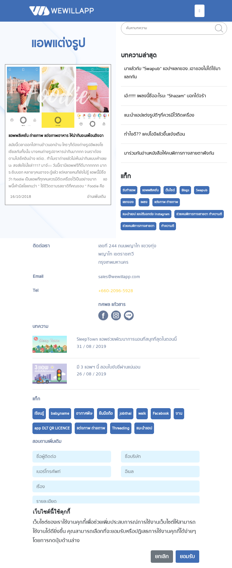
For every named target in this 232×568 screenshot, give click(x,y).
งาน (179, 413)
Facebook (161, 413)
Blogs (185, 190)
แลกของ (128, 202)
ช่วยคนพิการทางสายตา (138, 226)
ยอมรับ (187, 556)
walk (142, 413)
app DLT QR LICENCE (52, 428)
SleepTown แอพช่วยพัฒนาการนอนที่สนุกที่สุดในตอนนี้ (127, 339)
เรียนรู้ (39, 413)
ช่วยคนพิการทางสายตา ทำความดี (199, 214)
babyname (60, 413)
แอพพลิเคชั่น (150, 190)
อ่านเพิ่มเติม (96, 197)
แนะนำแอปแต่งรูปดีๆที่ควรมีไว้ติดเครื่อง (159, 115)
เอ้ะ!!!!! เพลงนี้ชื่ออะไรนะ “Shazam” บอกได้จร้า (165, 96)
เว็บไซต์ (170, 190)
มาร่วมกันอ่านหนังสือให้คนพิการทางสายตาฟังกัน (169, 153)
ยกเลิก (162, 556)
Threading (120, 428)
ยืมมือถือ (106, 413)
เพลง (144, 202)
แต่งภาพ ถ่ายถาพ (166, 202)
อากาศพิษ (84, 413)
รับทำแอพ (129, 190)
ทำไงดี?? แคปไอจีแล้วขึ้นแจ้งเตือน (154, 134)
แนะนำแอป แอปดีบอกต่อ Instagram (146, 214)
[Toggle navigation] (199, 11)
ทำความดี (167, 226)
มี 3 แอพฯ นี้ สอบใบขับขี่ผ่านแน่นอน (108, 367)
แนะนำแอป (144, 428)
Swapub (201, 190)
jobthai (125, 413)
